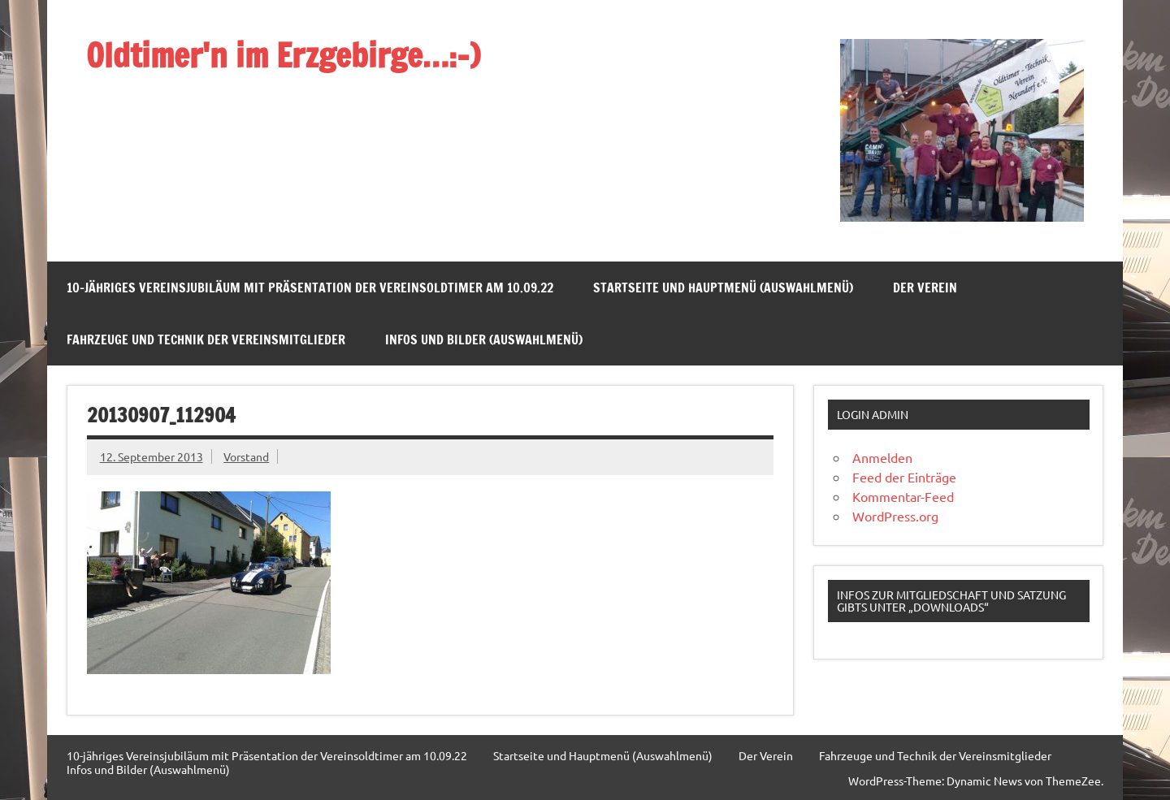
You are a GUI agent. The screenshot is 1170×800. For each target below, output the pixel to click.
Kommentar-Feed (903, 496)
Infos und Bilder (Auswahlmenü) (484, 339)
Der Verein (925, 287)
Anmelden (882, 457)
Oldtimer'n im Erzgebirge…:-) (283, 55)
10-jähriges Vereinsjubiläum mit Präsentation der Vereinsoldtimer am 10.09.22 (310, 287)
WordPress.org (895, 516)
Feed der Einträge (904, 477)
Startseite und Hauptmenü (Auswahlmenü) (723, 287)
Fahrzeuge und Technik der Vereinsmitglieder (206, 339)
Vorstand (246, 456)
